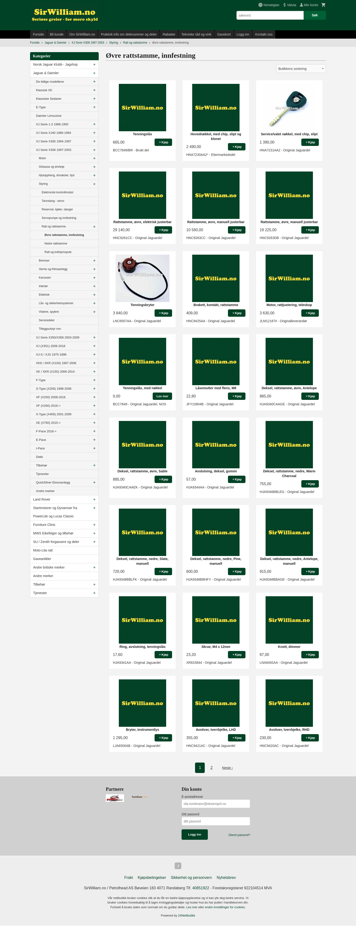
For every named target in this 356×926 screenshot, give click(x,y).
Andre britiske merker (49, 567)
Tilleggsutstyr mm (50, 328)
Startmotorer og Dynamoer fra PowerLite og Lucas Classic (55, 512)
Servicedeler (47, 320)
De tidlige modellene (50, 81)
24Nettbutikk (186, 916)
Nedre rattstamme (55, 243)
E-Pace (41, 440)
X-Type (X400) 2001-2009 (53, 414)
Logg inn (243, 34)
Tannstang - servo (53, 201)
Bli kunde (57, 34)
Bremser (44, 260)
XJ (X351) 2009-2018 (50, 346)
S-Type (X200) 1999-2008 (53, 388)
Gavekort (224, 34)
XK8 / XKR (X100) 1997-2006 (56, 363)
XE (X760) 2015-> (48, 423)
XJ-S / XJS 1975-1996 (51, 354)
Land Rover (41, 499)
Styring (43, 183)
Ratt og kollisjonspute (57, 252)
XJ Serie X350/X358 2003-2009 (57, 337)
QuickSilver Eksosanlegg (53, 482)
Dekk (39, 457)
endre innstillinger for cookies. (225, 908)
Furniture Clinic (44, 525)
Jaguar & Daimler (46, 73)
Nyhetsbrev (226, 878)
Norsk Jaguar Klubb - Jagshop (55, 64)
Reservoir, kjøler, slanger (57, 209)
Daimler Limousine (49, 115)
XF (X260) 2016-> (48, 405)
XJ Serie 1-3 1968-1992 (52, 124)
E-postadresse (192, 797)
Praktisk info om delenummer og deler (129, 34)
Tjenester (42, 474)
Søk (315, 15)
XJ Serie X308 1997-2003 (53, 150)
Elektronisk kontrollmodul (57, 192)
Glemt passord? (239, 835)
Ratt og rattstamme (54, 226)
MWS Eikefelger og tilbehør (53, 533)
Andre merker (45, 491)
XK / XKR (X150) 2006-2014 (55, 371)
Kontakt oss (263, 34)
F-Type (40, 380)
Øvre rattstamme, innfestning (64, 235)
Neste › (227, 768)
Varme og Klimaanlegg (53, 269)
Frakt (128, 878)
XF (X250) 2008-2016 (51, 397)
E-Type (41, 107)
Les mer (192, 908)
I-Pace (40, 448)
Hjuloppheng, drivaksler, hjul (56, 175)
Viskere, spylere (49, 311)
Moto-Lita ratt (43, 550)
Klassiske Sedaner (49, 98)
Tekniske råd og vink (196, 34)
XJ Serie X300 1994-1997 (53, 141)
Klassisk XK (44, 90)
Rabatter (169, 34)
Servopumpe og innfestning (59, 218)
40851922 (200, 889)
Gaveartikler (42, 559)
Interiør (43, 286)
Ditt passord (190, 814)
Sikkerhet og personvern (191, 878)
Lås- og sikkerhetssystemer (56, 303)
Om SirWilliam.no (82, 34)
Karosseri (45, 277)
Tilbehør (41, 465)
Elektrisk (44, 294)
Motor (42, 158)
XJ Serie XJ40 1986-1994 (53, 133)
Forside (38, 34)
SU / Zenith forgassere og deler (56, 542)
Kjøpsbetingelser (152, 878)
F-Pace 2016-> (46, 431)
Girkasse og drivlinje (51, 166)
